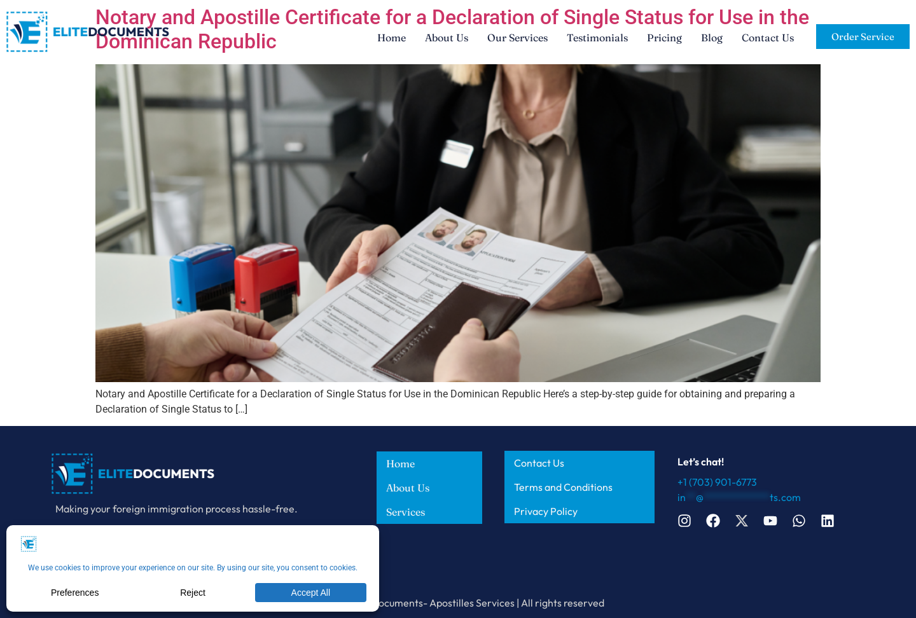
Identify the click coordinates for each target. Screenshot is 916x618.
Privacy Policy (546, 511)
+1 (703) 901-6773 (717, 482)
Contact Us (768, 37)
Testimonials (597, 37)
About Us (446, 37)
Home (391, 37)
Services (405, 511)
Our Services (517, 37)
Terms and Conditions (563, 487)
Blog (712, 37)
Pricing (664, 37)
